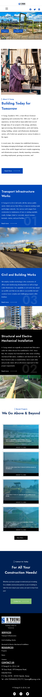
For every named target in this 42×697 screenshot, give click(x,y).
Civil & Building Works (9, 640)
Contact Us (18, 31)
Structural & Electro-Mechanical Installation (15, 644)
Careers (4, 659)
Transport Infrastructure (9, 636)
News (3, 655)
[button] (21, 538)
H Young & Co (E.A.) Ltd (21, 687)
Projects (5, 31)
